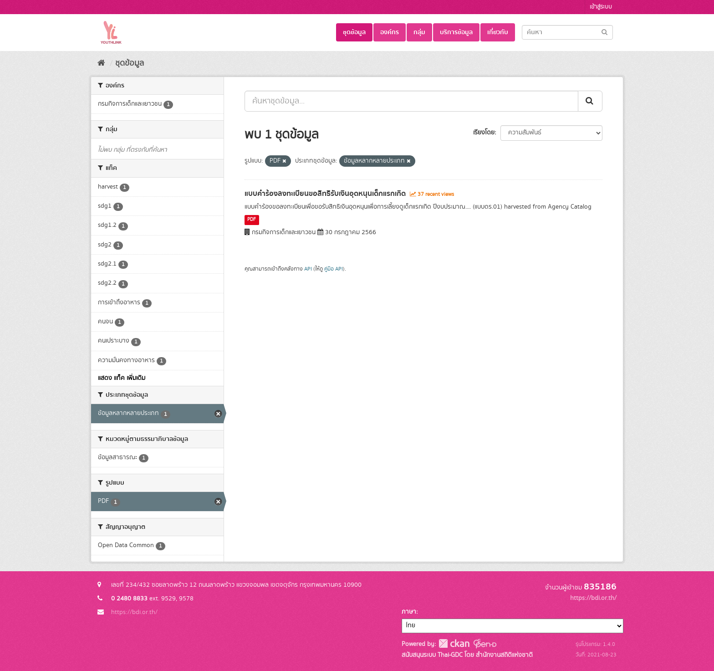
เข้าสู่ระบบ (601, 7)
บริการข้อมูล (456, 32)
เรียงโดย (484, 132)
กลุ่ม (419, 32)
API (308, 269)
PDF (251, 220)
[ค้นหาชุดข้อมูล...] (411, 101)
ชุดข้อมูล (354, 32)
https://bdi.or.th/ (134, 612)
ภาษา (409, 611)
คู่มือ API (333, 269)
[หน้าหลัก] (101, 63)
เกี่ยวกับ (497, 32)
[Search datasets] (567, 32)
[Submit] (604, 32)
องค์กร (389, 32)
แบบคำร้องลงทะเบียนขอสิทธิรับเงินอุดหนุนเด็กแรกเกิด (325, 194)
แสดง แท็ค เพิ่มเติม (121, 378)
